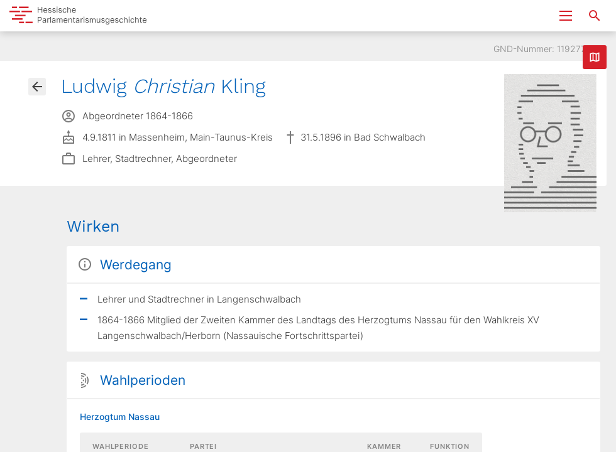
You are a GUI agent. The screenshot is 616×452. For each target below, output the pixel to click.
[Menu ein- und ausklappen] (566, 16)
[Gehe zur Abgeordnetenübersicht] (37, 86)
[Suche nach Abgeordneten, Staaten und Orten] (595, 16)
